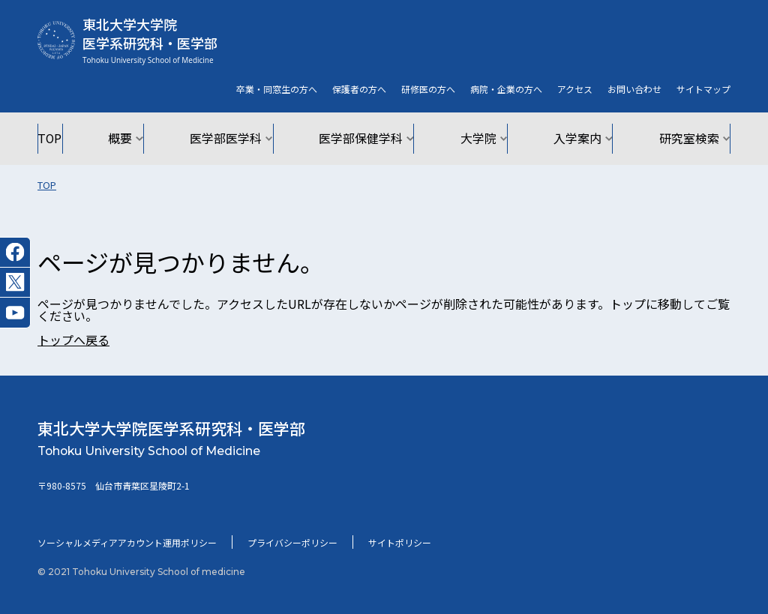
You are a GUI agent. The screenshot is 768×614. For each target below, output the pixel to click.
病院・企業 (506, 88)
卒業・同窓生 (276, 88)
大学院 (479, 138)
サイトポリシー (399, 542)
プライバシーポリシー (293, 542)
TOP (66, 138)
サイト (703, 88)
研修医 (428, 88)
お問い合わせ (635, 88)
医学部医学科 (241, 138)
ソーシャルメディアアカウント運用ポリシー (127, 542)
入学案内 (574, 138)
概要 (140, 138)
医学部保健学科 (368, 138)
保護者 (359, 88)
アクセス (574, 88)
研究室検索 (680, 138)
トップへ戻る (74, 340)
